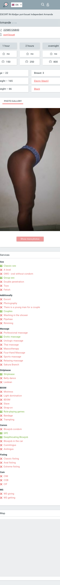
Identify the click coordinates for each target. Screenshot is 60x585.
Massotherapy (11, 348)
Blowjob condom (13, 429)
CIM (6, 476)
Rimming (8, 323)
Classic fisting (11, 458)
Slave (6, 403)
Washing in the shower (16, 315)
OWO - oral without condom (18, 273)
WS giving (9, 493)
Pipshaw (8, 319)
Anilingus (9, 449)
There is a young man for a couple (22, 307)
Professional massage (16, 332)
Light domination (13, 395)
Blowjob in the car (13, 441)
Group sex (9, 277)
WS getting (9, 497)
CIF (5, 484)
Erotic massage (12, 336)
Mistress (8, 391)
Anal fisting (10, 462)
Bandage (8, 415)
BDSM (7, 399)
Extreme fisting (12, 466)
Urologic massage (13, 340)
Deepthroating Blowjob (16, 437)
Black (37, 88)
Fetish (7, 289)
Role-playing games (14, 411)
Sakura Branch (11, 364)
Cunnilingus (10, 445)
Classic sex (10, 265)
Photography (10, 303)
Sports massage (12, 356)
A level (7, 269)
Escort (7, 299)
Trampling (9, 419)
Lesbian (8, 382)
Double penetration (14, 281)
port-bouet (25, 14)
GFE (6, 433)
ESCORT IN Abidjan (9, 14)
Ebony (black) (41, 81)
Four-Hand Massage (14, 352)
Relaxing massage (13, 360)
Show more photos (30, 239)
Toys (6, 285)
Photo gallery (13, 101)
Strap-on (8, 407)
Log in (48, 4)
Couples (8, 311)
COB (6, 480)
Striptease (9, 374)
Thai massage (11, 344)
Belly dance (10, 378)
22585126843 (11, 29)
